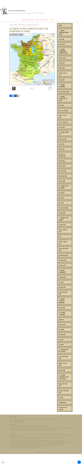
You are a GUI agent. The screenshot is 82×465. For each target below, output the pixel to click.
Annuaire (47, 20)
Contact (42, 20)
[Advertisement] (25, 3)
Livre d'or (32, 20)
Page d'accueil (26, 20)
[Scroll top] (79, 462)
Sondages (37, 20)
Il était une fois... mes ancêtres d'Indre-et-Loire (28, 25)
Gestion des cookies (41, 463)
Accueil (11, 25)
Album (15, 25)
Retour (32, 89)
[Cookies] (3, 462)
